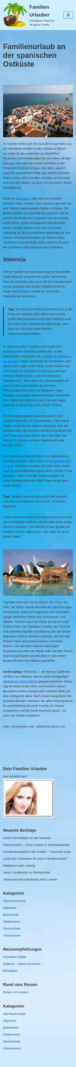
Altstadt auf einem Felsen (20, 681)
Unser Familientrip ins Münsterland (26, 872)
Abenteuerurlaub (14, 901)
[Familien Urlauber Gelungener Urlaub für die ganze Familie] (30, 15)
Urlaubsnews (12, 935)
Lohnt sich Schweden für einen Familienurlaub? (35, 858)
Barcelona (23, 198)
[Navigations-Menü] (68, 15)
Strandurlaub (11, 928)
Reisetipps (10, 970)
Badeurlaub (11, 914)
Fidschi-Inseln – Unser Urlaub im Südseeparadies (36, 844)
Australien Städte (14, 957)
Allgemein (9, 907)
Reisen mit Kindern (16, 992)
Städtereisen (11, 921)
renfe (7, 286)
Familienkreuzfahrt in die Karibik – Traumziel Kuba (37, 851)
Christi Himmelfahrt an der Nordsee (27, 838)
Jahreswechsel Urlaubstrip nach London (30, 879)
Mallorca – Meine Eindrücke (22, 963)
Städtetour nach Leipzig (19, 865)
